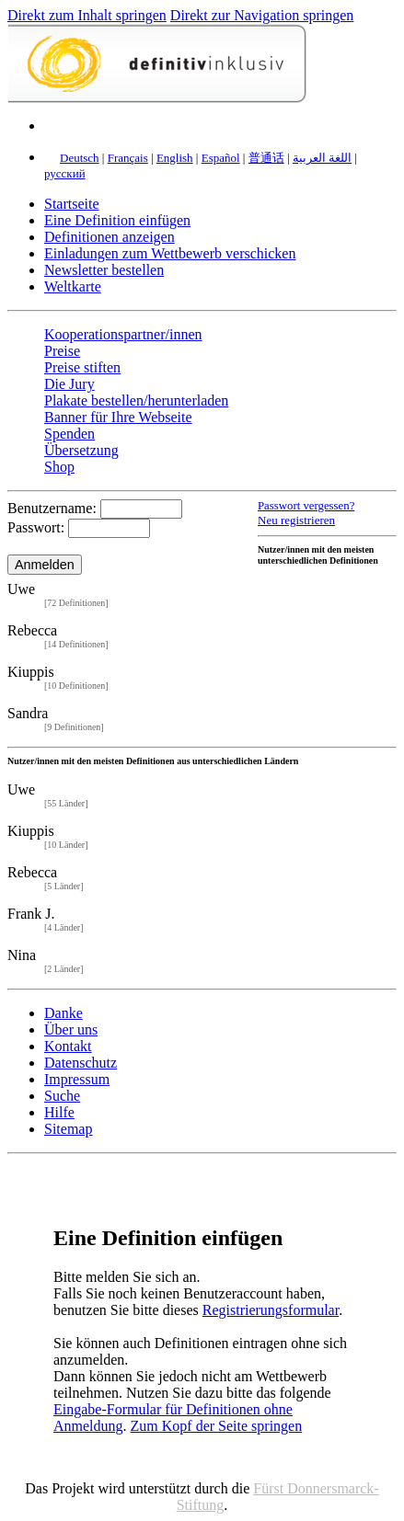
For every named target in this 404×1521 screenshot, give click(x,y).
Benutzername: (52, 508)
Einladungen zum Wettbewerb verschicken (169, 253)
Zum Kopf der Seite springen (217, 1426)
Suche (62, 1096)
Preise (62, 351)
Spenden (69, 433)
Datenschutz (80, 1062)
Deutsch (79, 158)
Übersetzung (81, 450)
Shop (59, 467)
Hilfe (59, 1112)
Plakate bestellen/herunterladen (136, 400)
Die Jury (69, 384)
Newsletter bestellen (104, 270)
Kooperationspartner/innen (123, 334)
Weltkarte (72, 286)
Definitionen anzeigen (109, 237)
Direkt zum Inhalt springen (87, 15)
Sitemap (68, 1129)
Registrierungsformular (270, 1310)
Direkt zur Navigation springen (262, 15)
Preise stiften (82, 367)
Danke (63, 1013)
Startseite (71, 204)
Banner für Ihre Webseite (118, 417)
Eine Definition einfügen (117, 220)
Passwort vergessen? (306, 505)
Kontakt (68, 1046)
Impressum (77, 1079)
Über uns (71, 1029)
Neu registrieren (296, 520)
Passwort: (35, 527)
